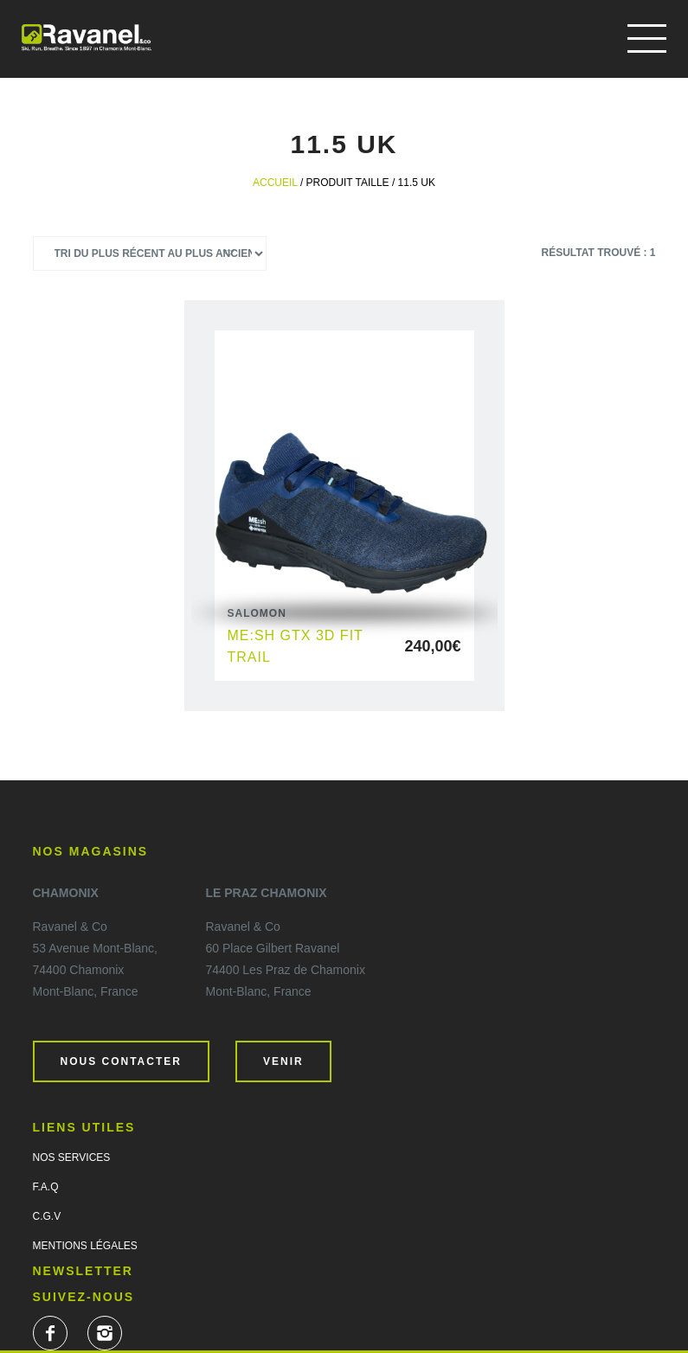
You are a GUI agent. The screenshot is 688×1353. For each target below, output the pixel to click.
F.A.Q (46, 1187)
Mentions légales (85, 1246)
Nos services (72, 1157)
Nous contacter (121, 1061)
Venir (283, 1061)
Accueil (275, 182)
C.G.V (47, 1216)
